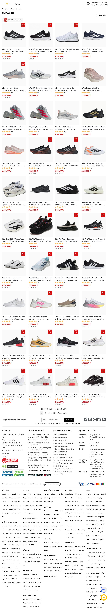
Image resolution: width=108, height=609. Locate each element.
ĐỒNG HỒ (26, 550)
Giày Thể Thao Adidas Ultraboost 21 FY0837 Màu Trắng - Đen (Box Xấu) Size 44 (94, 357)
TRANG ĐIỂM (69, 543)
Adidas (12, 9)
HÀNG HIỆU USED (50, 576)
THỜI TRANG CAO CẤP (9, 522)
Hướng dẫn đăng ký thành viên (63, 463)
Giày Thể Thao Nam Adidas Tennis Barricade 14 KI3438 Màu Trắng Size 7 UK (41, 89)
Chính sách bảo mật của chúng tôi (68, 423)
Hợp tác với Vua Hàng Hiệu (11, 443)
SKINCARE (26, 490)
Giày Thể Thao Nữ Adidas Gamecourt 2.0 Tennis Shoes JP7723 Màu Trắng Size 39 (39, 318)
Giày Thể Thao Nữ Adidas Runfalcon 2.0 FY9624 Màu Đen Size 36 (66, 357)
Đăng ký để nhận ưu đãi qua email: (14, 420)
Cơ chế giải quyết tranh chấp (62, 457)
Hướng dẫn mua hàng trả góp (63, 469)
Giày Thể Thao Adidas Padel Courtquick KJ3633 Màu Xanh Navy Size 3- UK (92, 50)
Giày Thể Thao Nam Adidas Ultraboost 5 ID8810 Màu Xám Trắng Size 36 (92, 318)
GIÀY (88, 490)
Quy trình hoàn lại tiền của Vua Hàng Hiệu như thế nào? (38, 466)
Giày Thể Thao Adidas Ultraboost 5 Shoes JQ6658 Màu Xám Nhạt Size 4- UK (13, 89)
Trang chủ (5, 9)
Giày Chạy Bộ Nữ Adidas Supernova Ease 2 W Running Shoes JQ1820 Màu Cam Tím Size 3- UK (12, 165)
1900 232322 (103, 5)
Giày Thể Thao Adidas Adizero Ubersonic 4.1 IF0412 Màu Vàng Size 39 (40, 357)
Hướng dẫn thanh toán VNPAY (12, 450)
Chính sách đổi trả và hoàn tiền (63, 443)
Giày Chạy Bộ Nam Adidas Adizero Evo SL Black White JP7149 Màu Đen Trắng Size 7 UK (67, 203)
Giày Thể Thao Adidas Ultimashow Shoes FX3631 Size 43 (67, 50)
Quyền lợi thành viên (60, 466)
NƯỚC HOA (48, 507)
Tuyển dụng (6, 453)
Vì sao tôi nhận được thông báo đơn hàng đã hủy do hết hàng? (38, 454)
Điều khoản (22, 484)
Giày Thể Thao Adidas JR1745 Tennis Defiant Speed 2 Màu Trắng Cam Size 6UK (94, 165)
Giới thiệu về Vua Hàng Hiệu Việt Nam (13, 436)
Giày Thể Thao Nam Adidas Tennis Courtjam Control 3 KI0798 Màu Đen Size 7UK (94, 128)
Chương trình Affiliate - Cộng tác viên (12, 447)
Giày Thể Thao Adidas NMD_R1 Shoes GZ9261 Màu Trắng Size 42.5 (13, 396)
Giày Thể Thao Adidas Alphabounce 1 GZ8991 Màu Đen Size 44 (40, 240)
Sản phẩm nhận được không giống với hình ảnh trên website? (39, 449)
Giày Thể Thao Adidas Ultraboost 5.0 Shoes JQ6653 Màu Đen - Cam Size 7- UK (67, 165)
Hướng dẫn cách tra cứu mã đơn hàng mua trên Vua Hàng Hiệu (38, 436)
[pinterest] (95, 419)
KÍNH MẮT (47, 539)
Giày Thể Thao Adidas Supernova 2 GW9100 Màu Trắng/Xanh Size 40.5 (40, 279)
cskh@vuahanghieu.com (98, 449)
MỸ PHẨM (68, 490)
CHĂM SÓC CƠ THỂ (29, 595)
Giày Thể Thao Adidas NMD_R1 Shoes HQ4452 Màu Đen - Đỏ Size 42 (13, 357)
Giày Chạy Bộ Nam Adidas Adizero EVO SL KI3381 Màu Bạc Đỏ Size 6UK (40, 128)
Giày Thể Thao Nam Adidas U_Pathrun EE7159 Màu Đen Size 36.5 (94, 396)
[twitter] (99, 419)
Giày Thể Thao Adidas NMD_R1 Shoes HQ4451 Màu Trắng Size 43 (66, 396)
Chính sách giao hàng (60, 440)
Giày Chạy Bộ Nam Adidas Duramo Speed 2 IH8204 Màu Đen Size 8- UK (41, 203)
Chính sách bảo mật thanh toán (63, 449)
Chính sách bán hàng (60, 435)
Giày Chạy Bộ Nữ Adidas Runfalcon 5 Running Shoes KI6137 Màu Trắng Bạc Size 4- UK (67, 128)
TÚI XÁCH (5, 490)
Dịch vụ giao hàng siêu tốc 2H (63, 460)
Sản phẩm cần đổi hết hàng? (37, 440)
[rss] (104, 419)
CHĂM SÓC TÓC (49, 556)
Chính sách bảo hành (60, 437)
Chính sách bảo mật (60, 452)
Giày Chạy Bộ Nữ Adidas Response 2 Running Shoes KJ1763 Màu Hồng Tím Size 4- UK (94, 89)
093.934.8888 (102, 2)
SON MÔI (68, 526)
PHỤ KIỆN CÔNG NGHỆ (51, 490)
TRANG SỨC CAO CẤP (93, 548)
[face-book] (85, 419)
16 (54, 413)
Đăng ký (68, 420)
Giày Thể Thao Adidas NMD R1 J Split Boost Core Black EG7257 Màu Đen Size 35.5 (66, 279)
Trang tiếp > (62, 413)
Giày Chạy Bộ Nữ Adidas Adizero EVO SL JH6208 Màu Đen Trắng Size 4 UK (13, 240)
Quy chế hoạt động (8, 440)
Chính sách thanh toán (60, 446)
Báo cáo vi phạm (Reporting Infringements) (62, 473)
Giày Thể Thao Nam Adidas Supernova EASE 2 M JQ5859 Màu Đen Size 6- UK (65, 89)
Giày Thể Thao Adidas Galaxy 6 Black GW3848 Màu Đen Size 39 (40, 50)
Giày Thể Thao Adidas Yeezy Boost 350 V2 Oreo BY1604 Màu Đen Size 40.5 (66, 240)
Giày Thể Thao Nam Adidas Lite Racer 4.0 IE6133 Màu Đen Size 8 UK (94, 279)
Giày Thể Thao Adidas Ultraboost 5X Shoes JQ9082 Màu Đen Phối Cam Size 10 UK (41, 165)
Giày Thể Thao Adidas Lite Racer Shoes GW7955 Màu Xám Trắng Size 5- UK (13, 318)
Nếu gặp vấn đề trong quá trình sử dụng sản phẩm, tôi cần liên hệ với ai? (39, 460)
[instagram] (90, 419)
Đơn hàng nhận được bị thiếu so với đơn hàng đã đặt (38, 444)
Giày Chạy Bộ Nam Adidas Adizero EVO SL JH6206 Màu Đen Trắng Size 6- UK (94, 203)
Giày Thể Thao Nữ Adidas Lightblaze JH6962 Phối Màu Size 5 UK (14, 203)
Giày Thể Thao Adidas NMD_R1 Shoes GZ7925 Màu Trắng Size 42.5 (40, 396)
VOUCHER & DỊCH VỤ (30, 518)
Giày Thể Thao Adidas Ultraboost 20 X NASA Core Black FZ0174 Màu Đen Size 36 (93, 240)
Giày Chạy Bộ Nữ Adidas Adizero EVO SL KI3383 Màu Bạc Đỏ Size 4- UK (14, 128)
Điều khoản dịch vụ (59, 454)
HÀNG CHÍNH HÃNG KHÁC (95, 573)
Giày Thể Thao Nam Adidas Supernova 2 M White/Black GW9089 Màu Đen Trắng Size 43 (13, 279)
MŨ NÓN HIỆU (27, 571)
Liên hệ (4, 456)
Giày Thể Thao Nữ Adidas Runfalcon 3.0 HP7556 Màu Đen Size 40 (13, 50)
